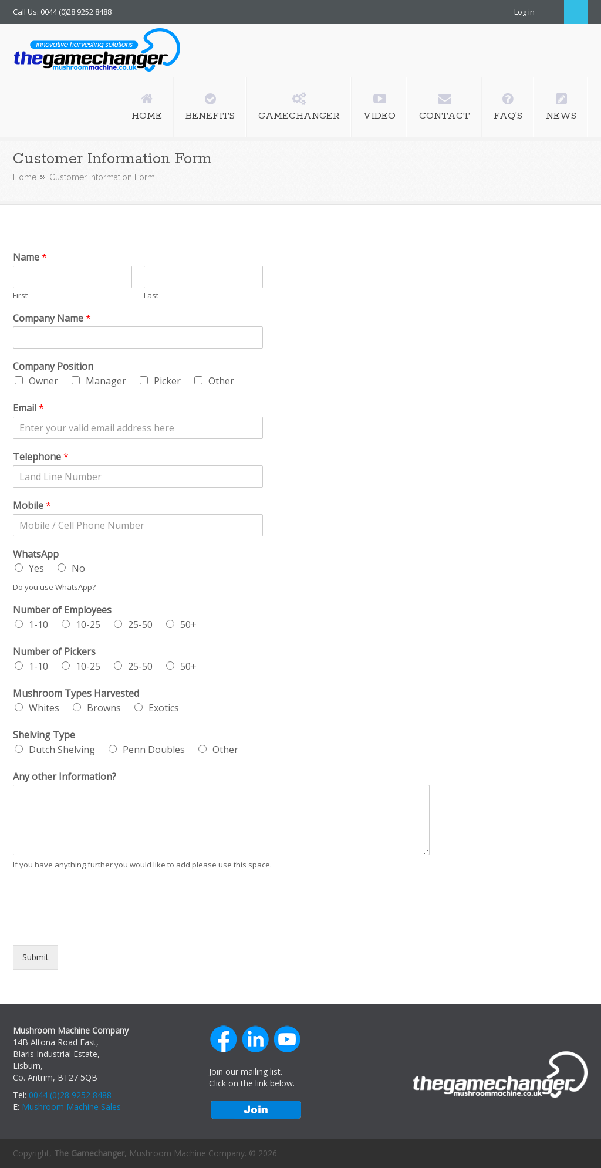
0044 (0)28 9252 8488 (70, 1095)
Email (28, 408)
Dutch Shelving (62, 749)
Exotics (163, 707)
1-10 (38, 624)
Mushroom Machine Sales (71, 1106)
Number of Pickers (54, 652)
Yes (36, 568)
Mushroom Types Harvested (76, 693)
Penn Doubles (154, 749)
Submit (35, 957)
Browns (104, 707)
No (78, 568)
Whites (44, 707)
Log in (524, 11)
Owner (43, 380)
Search (576, 12)
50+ (188, 624)
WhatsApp (36, 554)
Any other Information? (64, 777)
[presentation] (102, 926)
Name (30, 257)
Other (221, 380)
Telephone (41, 457)
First (20, 296)
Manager (106, 380)
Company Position (53, 366)
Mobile (32, 505)
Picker (167, 380)
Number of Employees (62, 610)
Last (151, 296)
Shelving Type (44, 735)
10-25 (88, 624)
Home (24, 177)
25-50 (140, 624)
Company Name (52, 318)
